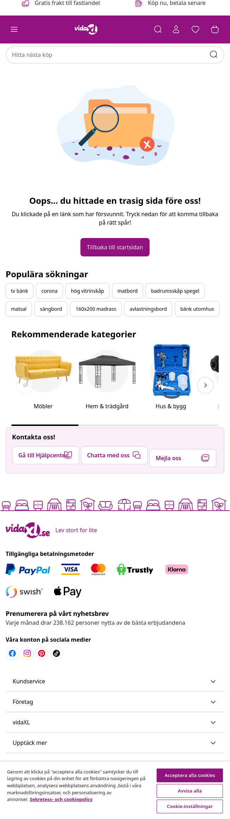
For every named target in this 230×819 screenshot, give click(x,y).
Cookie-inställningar (190, 806)
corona (49, 312)
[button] (195, 29)
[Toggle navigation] (14, 29)
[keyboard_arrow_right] (205, 407)
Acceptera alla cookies (189, 775)
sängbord (51, 330)
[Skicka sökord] (213, 51)
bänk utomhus (197, 330)
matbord (127, 312)
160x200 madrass (95, 330)
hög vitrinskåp (87, 312)
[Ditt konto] (175, 29)
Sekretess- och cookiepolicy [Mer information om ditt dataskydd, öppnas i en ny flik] (61, 799)
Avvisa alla (190, 791)
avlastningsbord (148, 330)
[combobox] (115, 51)
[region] (115, 790)
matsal (18, 330)
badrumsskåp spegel (175, 312)
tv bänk (19, 312)
